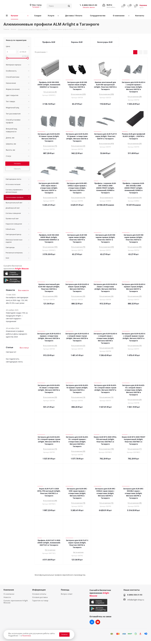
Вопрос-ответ (66, 594)
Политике (26, 635)
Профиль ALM (48, 42)
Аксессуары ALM (104, 42)
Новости (7, 597)
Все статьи (24, 347)
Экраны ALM (76, 42)
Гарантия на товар (40, 600)
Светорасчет (11, 352)
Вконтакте (92, 622)
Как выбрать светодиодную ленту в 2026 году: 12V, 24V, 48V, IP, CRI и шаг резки (17, 300)
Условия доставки (40, 597)
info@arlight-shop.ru (135, 600)
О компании (9, 594)
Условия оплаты (39, 594)
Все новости (23, 290)
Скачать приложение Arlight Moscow (16, 601)
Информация (39, 589)
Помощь (65, 589)
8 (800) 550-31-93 (89, 5)
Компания (9, 589)
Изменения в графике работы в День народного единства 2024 (16, 334)
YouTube (97, 622)
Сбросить (17, 169)
